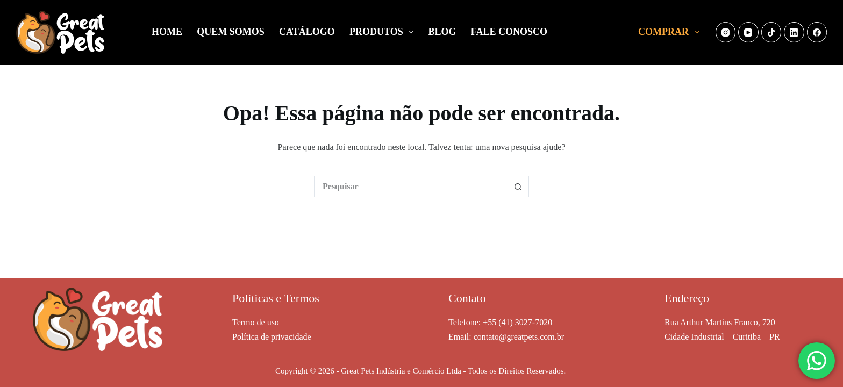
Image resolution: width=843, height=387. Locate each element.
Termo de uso (255, 322)
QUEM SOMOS (231, 31)
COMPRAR (671, 32)
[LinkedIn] (794, 32)
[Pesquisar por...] (411, 186)
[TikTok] (771, 32)
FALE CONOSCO (509, 31)
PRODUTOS (383, 32)
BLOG (442, 31)
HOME (167, 31)
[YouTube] (748, 32)
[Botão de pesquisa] (518, 186)
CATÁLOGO (307, 31)
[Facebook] (817, 32)
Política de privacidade (271, 336)
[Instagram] (726, 32)
